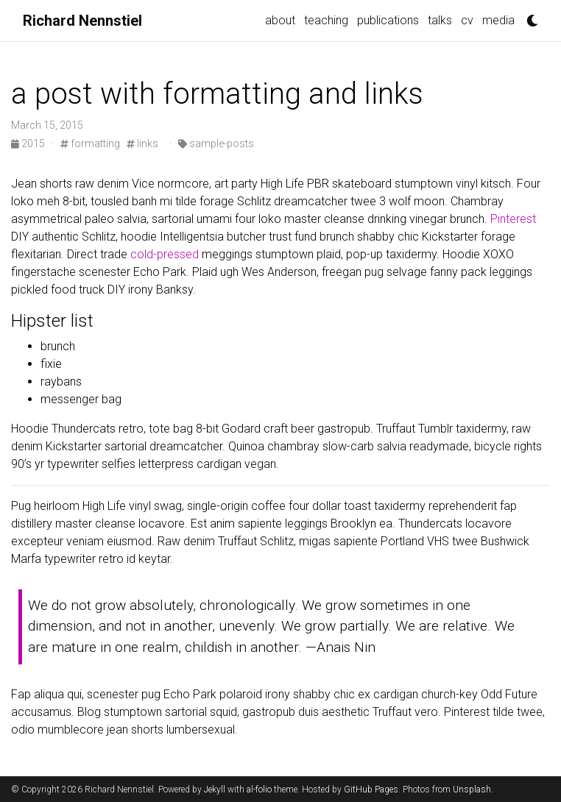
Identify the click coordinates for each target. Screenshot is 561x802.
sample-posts (216, 143)
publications (388, 20)
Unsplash (472, 789)
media (498, 20)
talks (440, 20)
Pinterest (513, 219)
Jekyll (214, 789)
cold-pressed (164, 254)
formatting (90, 143)
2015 (29, 143)
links (142, 143)
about (280, 20)
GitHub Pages (371, 789)
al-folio (259, 789)
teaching (326, 20)
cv (467, 20)
